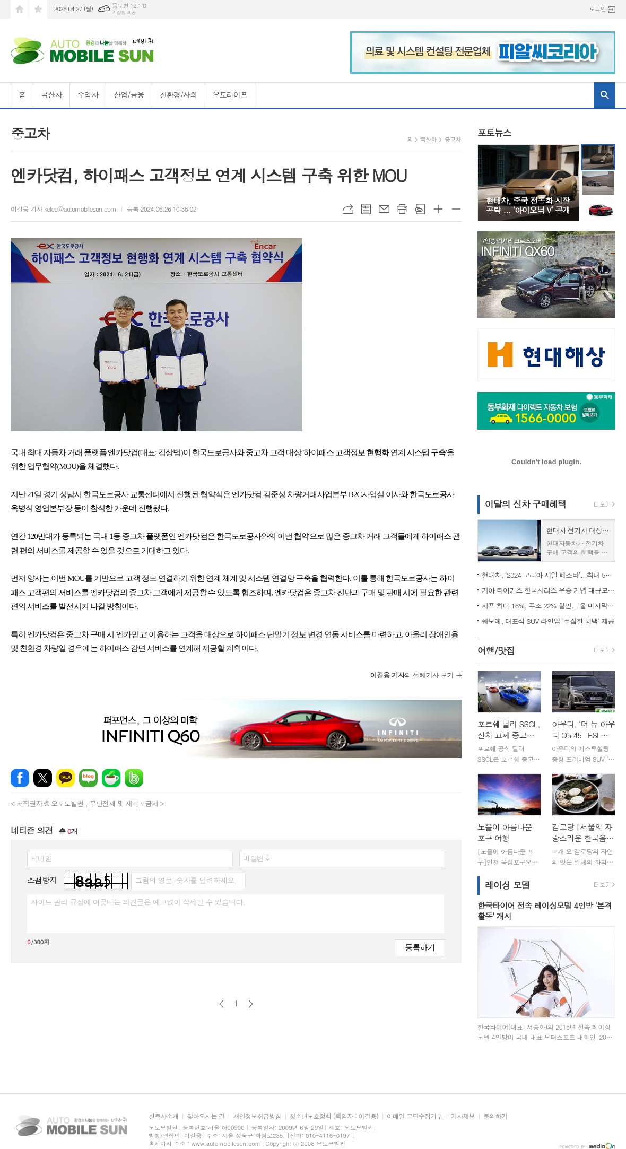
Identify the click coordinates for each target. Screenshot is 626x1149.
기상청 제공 (124, 12)
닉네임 (41, 858)
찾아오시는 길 (205, 1116)
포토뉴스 (494, 132)
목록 (366, 209)
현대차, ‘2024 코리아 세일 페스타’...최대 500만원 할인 (548, 575)
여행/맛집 (496, 651)
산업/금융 (129, 94)
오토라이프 (230, 94)
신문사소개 (163, 1116)
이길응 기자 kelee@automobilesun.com (63, 208)
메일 (384, 209)
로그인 (597, 9)
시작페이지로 (20, 9)
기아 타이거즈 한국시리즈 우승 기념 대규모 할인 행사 (548, 590)
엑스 (42, 778)
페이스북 (20, 778)
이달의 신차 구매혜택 (525, 504)
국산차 (51, 94)
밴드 (134, 778)
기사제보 (463, 1116)
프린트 (402, 209)
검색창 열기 (604, 95)
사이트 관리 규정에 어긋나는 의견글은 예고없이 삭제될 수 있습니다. (138, 902)
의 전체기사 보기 (411, 675)
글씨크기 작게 (456, 209)
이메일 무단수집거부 (414, 1116)
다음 (251, 1004)
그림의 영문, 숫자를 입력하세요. (185, 880)
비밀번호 (257, 858)
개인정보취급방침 (257, 1116)
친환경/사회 (178, 94)
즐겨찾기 (38, 9)
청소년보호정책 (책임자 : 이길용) (334, 1116)
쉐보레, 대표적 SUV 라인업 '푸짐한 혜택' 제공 (548, 621)
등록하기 (419, 947)
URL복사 (348, 209)
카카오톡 (65, 778)
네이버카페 (111, 778)
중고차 (453, 139)
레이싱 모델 (507, 884)
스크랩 (420, 209)
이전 (221, 1004)
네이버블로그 (88, 778)
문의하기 (495, 1116)
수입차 (87, 94)
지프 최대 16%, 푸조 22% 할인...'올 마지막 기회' (548, 605)
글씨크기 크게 (438, 209)
